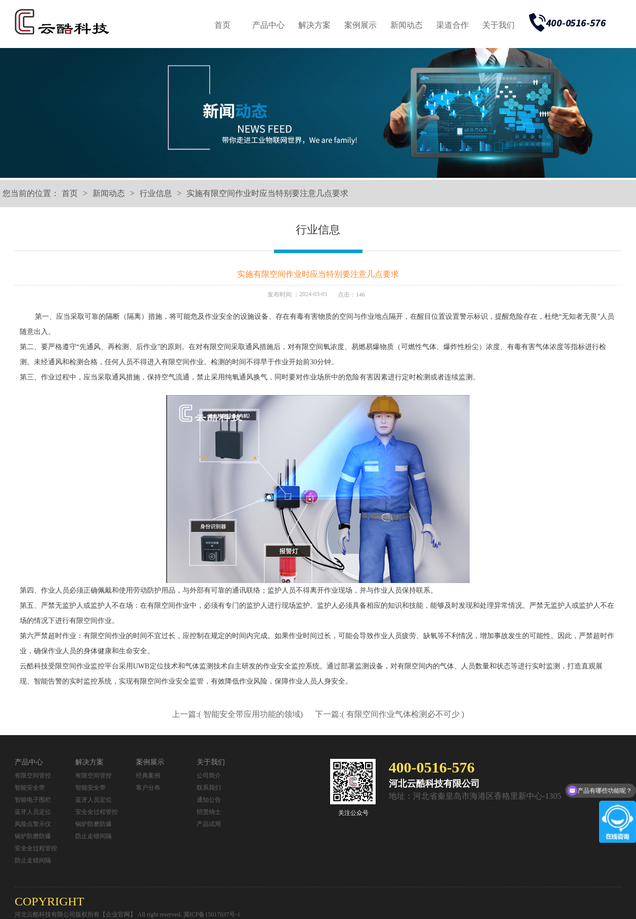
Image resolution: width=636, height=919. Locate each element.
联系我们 (209, 787)
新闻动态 (406, 25)
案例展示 (360, 25)
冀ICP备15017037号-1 (212, 914)
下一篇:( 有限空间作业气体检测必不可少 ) (389, 714)
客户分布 (148, 787)
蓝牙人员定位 (33, 811)
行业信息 (156, 193)
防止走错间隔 (33, 860)
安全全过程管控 (36, 848)
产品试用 (209, 824)
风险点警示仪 (33, 824)
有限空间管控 (33, 775)
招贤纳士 (209, 811)
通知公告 (209, 799)
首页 (222, 25)
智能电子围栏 (33, 799)
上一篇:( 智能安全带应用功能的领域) (238, 714)
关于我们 (498, 25)
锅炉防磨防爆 (33, 836)
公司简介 (209, 775)
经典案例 (148, 775)
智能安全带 (30, 787)
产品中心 (268, 25)
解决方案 (314, 25)
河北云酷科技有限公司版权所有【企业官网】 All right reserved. (99, 914)
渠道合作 (452, 25)
